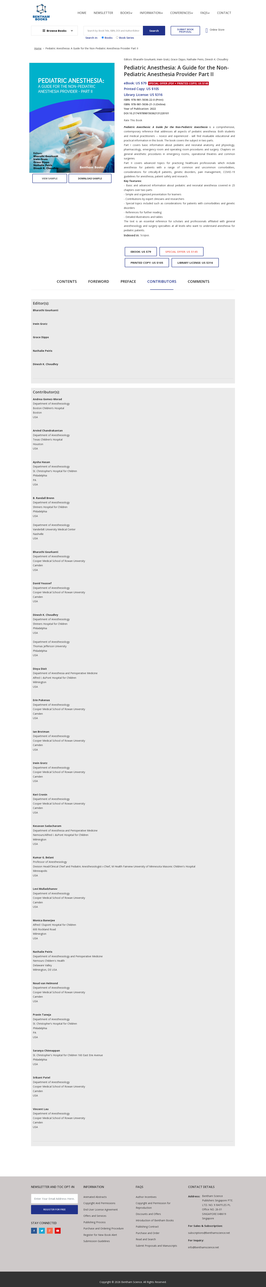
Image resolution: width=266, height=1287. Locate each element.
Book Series (124, 37)
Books (126, 13)
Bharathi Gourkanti (144, 59)
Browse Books (54, 30)
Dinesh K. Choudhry (216, 59)
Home (82, 13)
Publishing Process (94, 1222)
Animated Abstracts (95, 1197)
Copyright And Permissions (99, 1203)
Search (154, 30)
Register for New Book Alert (100, 1235)
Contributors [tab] (161, 281)
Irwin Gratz (163, 59)
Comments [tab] (198, 281)
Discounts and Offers (148, 1214)
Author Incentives (146, 1197)
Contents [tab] (67, 281)
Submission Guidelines (96, 1241)
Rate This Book (133, 120)
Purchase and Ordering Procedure (103, 1228)
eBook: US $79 (141, 251)
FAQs (205, 13)
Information (151, 13)
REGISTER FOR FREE (54, 1209)
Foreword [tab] (98, 281)
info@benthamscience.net (203, 1247)
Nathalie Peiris (195, 59)
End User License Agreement (100, 1209)
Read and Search (146, 1239)
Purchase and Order (147, 1233)
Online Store (217, 29)
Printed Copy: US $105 (147, 262)
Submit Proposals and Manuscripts (156, 1245)
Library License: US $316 (195, 262)
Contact (224, 13)
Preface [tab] (128, 281)
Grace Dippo (178, 59)
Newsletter (103, 13)
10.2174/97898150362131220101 (149, 113)
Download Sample (90, 178)
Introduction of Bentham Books (155, 1220)
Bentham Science (131, 1282)
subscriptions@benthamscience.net (209, 1233)
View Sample (49, 178)
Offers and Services (94, 1215)
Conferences (181, 13)
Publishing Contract (147, 1226)
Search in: (91, 37)
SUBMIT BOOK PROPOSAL (185, 30)
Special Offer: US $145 (181, 251)
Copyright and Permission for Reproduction (153, 1205)
